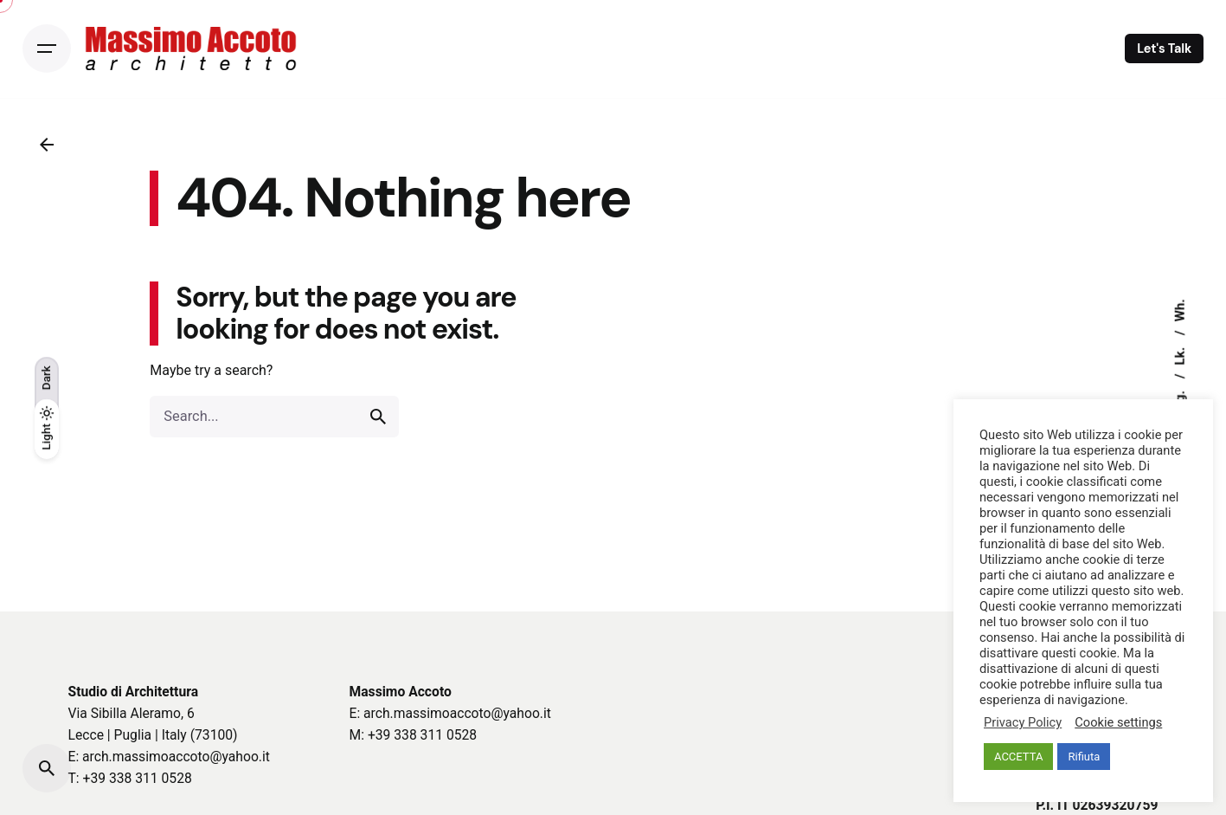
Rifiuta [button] (1084, 756)
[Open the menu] (46, 48)
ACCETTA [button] (1018, 756)
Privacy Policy (1023, 722)
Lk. (1180, 354)
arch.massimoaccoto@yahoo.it (176, 756)
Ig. (1180, 396)
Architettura (161, 691)
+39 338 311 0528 (137, 778)
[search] (378, 416)
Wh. (1180, 310)
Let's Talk (1164, 48)
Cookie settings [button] (1118, 722)
